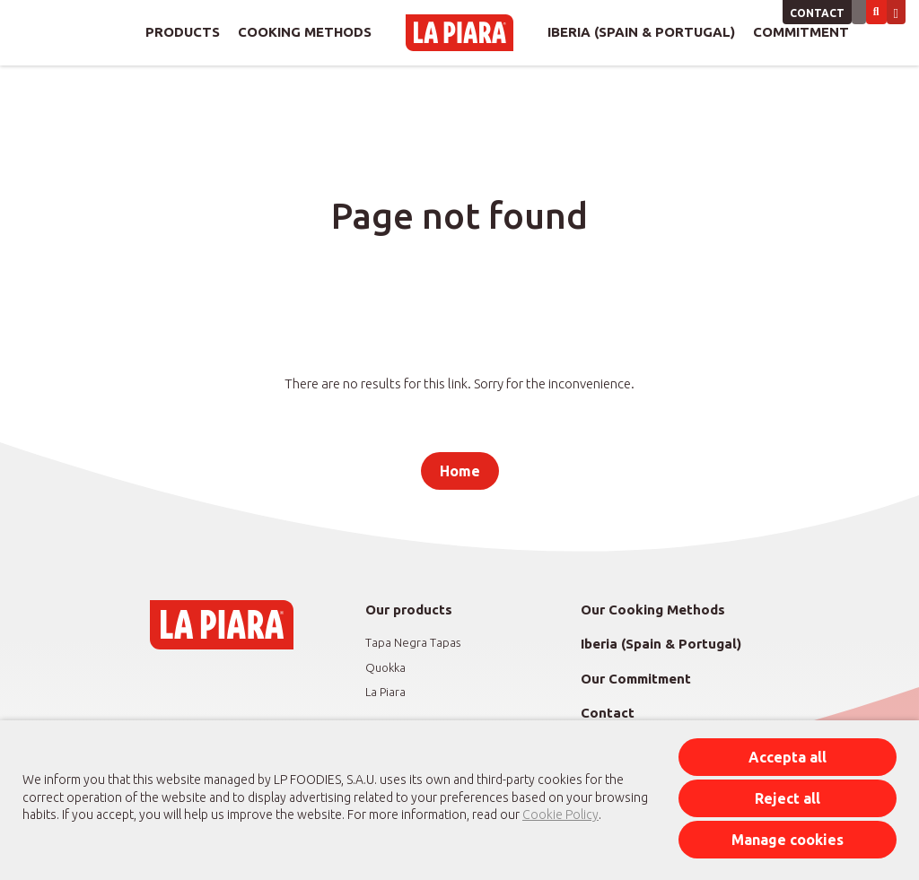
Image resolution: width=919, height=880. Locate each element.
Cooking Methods (305, 31)
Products (182, 31)
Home (460, 471)
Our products (408, 609)
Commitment (801, 31)
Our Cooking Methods (653, 609)
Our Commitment (636, 678)
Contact (817, 13)
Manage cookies (787, 840)
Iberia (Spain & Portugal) (641, 31)
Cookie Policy (560, 814)
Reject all (787, 798)
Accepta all (787, 757)
